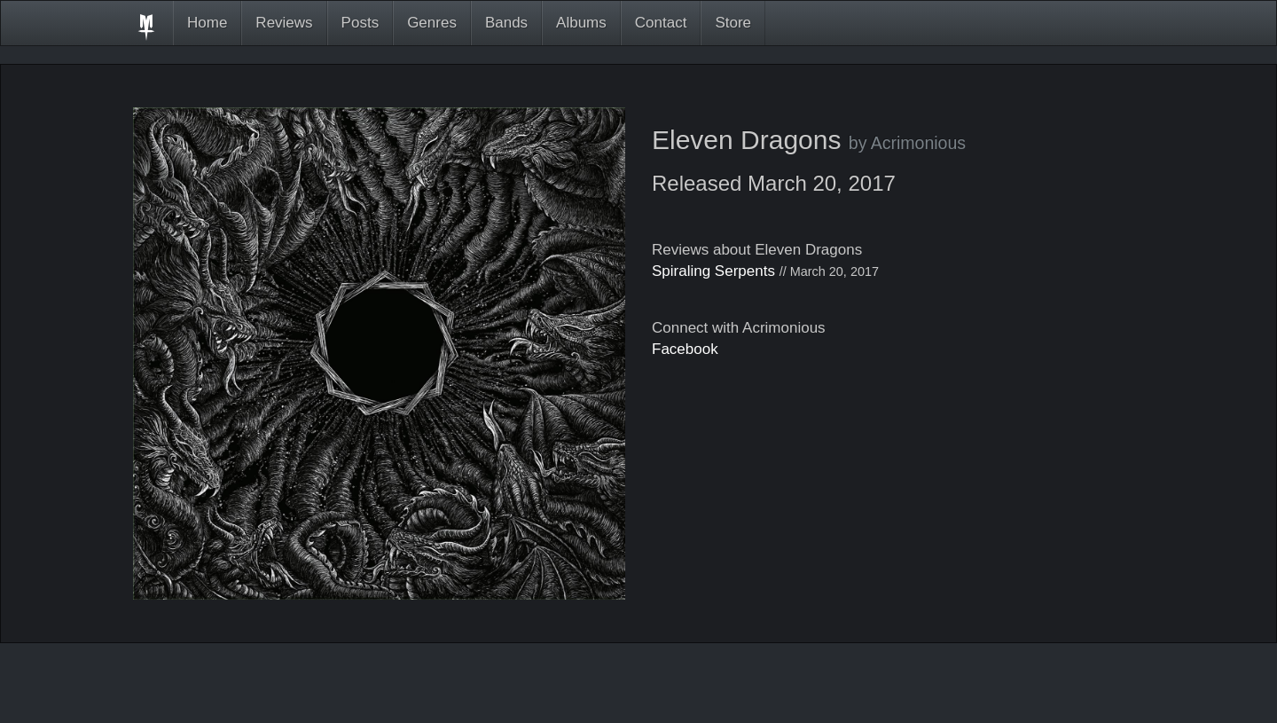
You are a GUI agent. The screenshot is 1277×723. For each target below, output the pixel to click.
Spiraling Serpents (713, 271)
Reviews (283, 22)
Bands (506, 22)
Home (207, 22)
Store (733, 22)
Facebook (685, 349)
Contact (661, 22)
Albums (581, 22)
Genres (432, 22)
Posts (360, 22)
